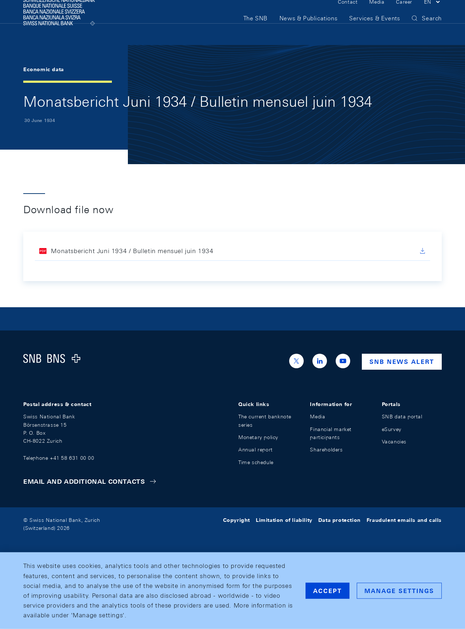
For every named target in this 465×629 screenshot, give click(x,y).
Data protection (339, 520)
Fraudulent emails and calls (404, 520)
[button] (433, 14)
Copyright (236, 520)
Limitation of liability (284, 520)
